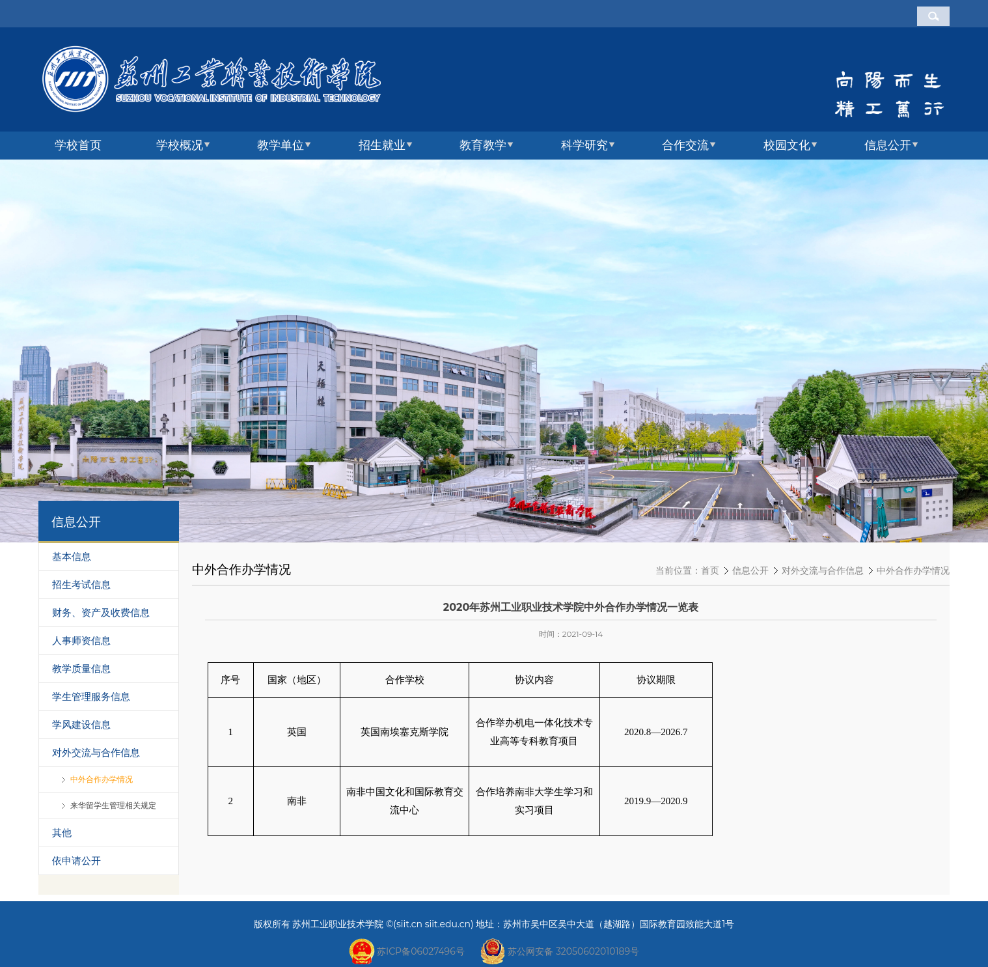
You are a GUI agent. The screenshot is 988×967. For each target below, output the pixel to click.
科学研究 (584, 145)
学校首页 (78, 145)
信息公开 (887, 145)
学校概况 (179, 145)
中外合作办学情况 (913, 570)
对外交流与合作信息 (823, 570)
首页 (710, 570)
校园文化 (786, 145)
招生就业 (382, 145)
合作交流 (685, 145)
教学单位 (280, 145)
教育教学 (483, 145)
